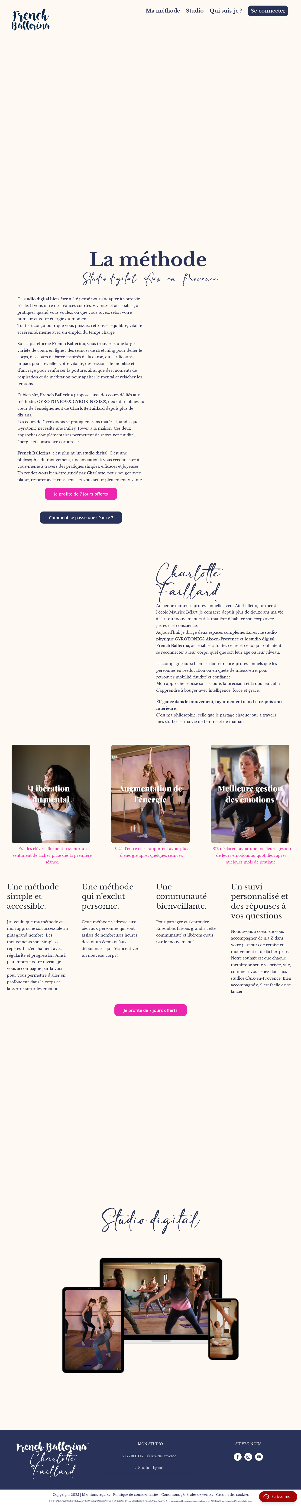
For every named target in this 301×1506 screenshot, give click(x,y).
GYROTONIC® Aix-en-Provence (207, 639)
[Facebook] (238, 1457)
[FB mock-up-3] (150, 1230)
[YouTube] (259, 1457)
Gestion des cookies (232, 1495)
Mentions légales (96, 1495)
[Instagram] (248, 1457)
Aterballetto (246, 605)
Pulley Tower (76, 428)
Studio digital (150, 1220)
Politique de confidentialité (135, 1495)
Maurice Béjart (183, 612)
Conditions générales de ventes (187, 1495)
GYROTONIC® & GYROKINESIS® (71, 401)
